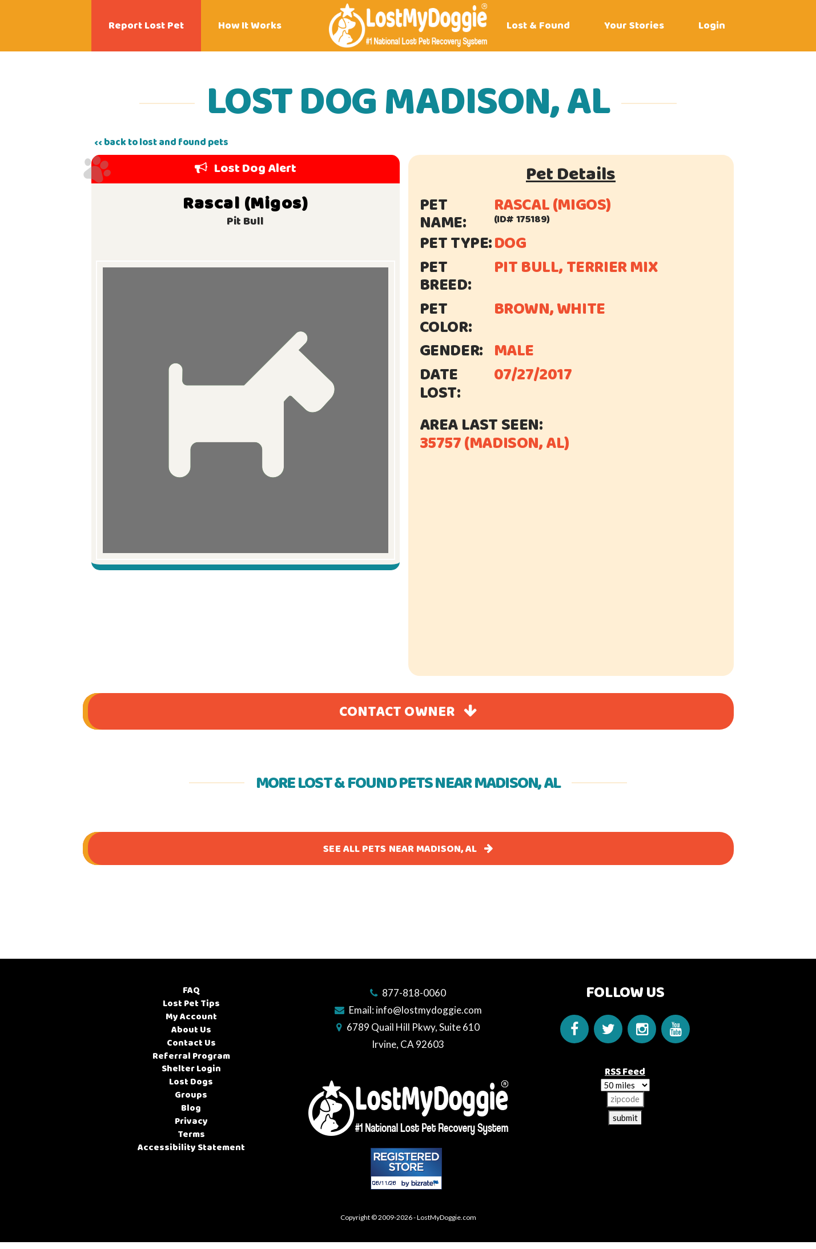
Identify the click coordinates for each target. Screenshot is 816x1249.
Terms (191, 1134)
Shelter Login (191, 1069)
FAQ (191, 990)
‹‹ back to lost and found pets (161, 142)
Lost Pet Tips (191, 1003)
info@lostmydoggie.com (429, 1010)
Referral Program (191, 1056)
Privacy (191, 1121)
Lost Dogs (191, 1082)
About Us (191, 1030)
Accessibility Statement (191, 1147)
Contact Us (191, 1043)
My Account (191, 1017)
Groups (191, 1095)
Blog (191, 1108)
